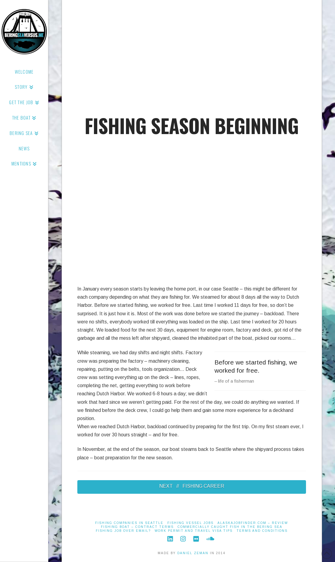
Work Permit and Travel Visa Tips (194, 530)
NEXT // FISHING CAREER (191, 486)
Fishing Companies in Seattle (129, 523)
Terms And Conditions (262, 530)
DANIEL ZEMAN (192, 553)
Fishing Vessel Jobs (190, 523)
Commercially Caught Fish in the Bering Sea (230, 526)
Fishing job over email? (123, 530)
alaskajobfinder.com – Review (252, 523)
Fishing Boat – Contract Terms (137, 526)
